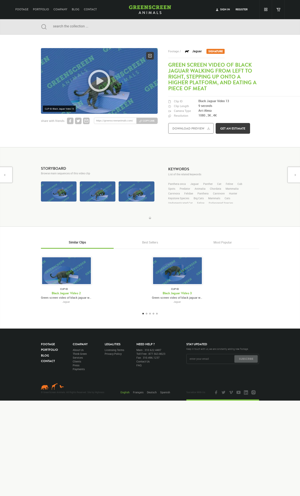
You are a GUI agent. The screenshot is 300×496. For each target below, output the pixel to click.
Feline (200, 203)
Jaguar (208, 51)
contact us (143, 361)
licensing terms (114, 350)
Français (138, 392)
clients (77, 361)
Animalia (200, 188)
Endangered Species (221, 203)
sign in (223, 9)
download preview (188, 128)
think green (80, 354)
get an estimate (232, 128)
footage (22, 9)
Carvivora (174, 193)
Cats (227, 198)
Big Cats (199, 198)
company (60, 9)
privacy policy (113, 354)
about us (78, 350)
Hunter (233, 193)
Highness (99, 392)
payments (79, 369)
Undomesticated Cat (180, 203)
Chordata (215, 188)
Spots (171, 188)
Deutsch (152, 392)
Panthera (203, 193)
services (78, 357)
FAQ (139, 365)
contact (90, 9)
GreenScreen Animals (150, 9)
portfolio (41, 9)
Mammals (214, 198)
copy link (149, 120)
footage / (174, 51)
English (125, 392)
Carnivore (219, 193)
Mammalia (232, 188)
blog (75, 9)
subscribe (246, 359)
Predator (185, 188)
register (242, 9)
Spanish (165, 392)
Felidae (188, 193)
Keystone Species (178, 198)
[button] (99, 81)
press (76, 365)
